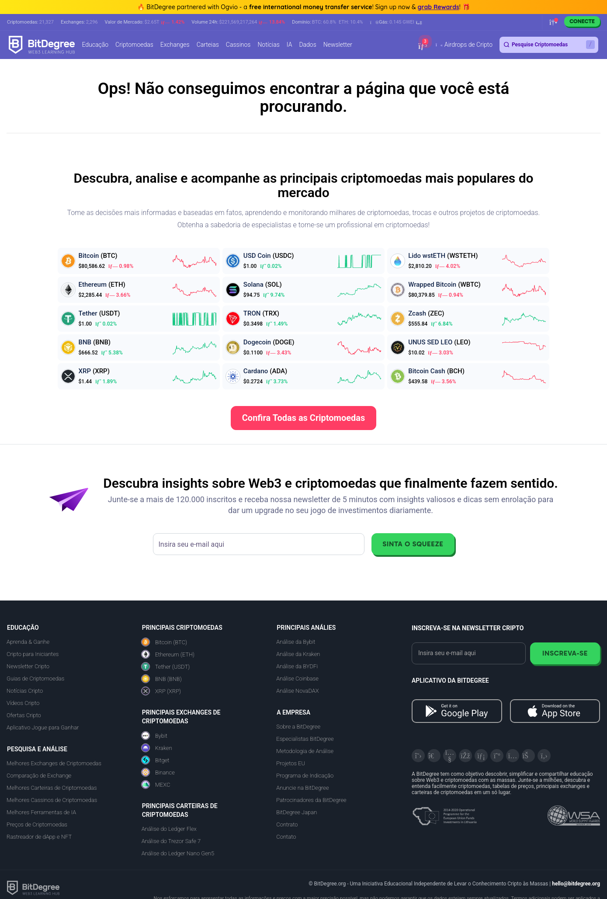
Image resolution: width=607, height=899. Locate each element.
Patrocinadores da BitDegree (311, 800)
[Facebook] (465, 755)
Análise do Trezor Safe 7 (171, 841)
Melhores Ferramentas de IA (41, 812)
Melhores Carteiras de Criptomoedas (52, 787)
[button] (396, 22)
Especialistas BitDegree (304, 739)
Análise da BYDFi (297, 666)
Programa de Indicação (304, 775)
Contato (286, 836)
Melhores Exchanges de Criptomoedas (54, 763)
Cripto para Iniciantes (33, 654)
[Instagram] (512, 755)
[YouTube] (449, 755)
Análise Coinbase (297, 678)
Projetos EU (290, 763)
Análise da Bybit (295, 642)
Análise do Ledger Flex (169, 829)
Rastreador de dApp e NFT (39, 836)
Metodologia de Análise (304, 751)
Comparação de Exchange (39, 775)
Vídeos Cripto (23, 703)
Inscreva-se (565, 653)
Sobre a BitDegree (298, 726)
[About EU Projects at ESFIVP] (444, 812)
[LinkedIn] (481, 755)
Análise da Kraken (298, 654)
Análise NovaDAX (297, 690)
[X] (418, 755)
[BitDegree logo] (33, 887)
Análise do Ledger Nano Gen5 (178, 853)
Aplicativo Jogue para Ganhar (43, 727)
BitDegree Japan (296, 812)
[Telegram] (434, 755)
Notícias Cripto (25, 690)
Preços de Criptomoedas (37, 824)
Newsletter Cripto (28, 666)
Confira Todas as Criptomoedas (303, 418)
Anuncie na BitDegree (302, 787)
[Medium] (496, 755)
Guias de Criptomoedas (35, 678)
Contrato (287, 824)
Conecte (582, 21)
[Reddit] (528, 755)
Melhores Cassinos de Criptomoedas (52, 800)
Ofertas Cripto (24, 715)
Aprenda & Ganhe (28, 642)
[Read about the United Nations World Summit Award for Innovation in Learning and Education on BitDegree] (574, 812)
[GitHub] (544, 755)
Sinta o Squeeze (412, 544)
